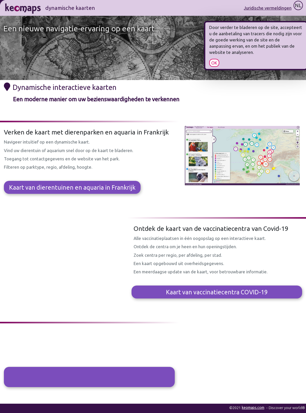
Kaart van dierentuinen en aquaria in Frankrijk (72, 187)
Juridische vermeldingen (268, 7)
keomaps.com (253, 407)
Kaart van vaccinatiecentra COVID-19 (217, 292)
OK (226, 62)
